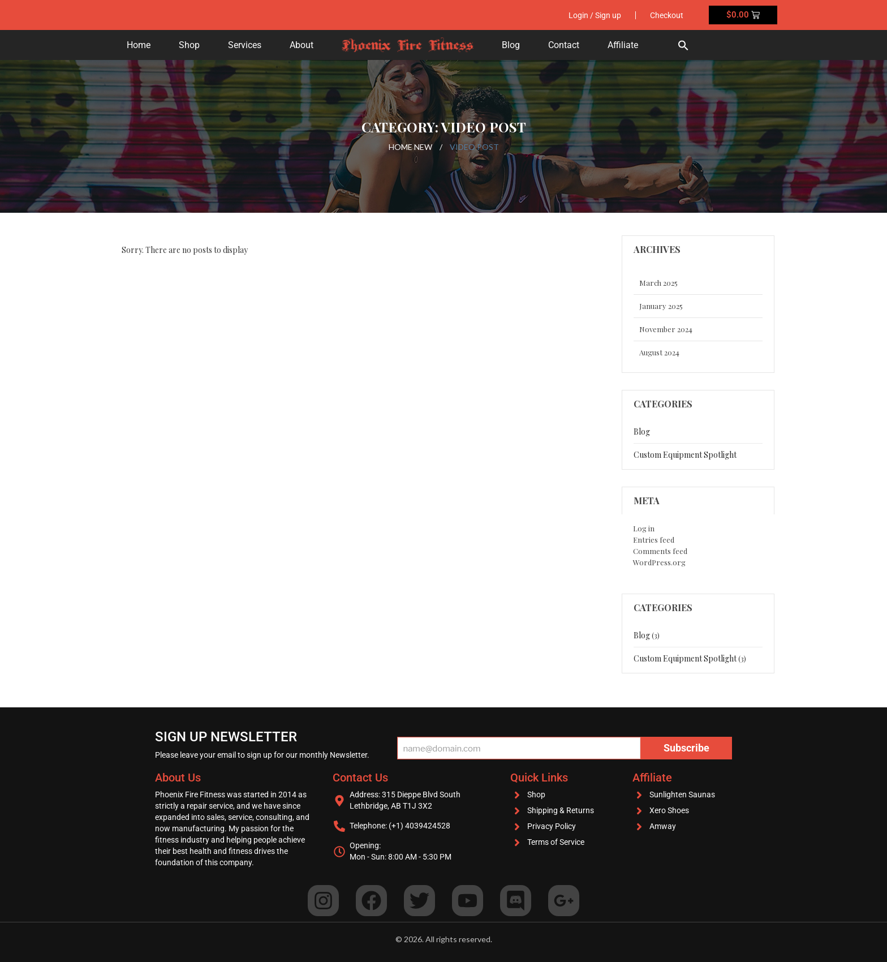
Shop (189, 45)
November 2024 (665, 329)
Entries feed (653, 539)
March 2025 (658, 282)
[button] (683, 45)
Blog (511, 45)
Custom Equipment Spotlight (685, 454)
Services (244, 45)
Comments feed (660, 551)
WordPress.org (659, 562)
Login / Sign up (595, 15)
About (301, 45)
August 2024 (659, 352)
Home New (410, 147)
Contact (563, 45)
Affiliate (623, 45)
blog (642, 431)
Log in (644, 528)
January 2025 (661, 306)
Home (138, 45)
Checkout (666, 15)
